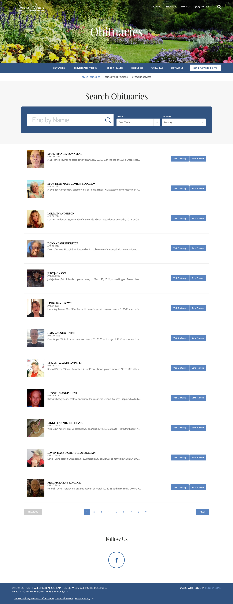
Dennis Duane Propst (62, 392)
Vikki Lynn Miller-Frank (65, 422)
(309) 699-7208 (202, 7)
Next (202, 511)
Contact (185, 7)
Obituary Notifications (116, 77)
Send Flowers (199, 158)
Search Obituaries (91, 77)
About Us (156, 7)
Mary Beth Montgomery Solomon (71, 183)
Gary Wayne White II (61, 333)
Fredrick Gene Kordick (64, 482)
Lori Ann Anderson (60, 213)
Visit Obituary (181, 158)
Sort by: (121, 116)
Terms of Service (64, 598)
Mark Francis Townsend (64, 153)
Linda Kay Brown (59, 303)
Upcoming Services (141, 77)
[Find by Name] (65, 120)
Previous (33, 511)
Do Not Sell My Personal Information (34, 598)
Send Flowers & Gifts (205, 68)
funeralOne (213, 587)
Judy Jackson (56, 273)
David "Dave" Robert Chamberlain (71, 452)
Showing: (167, 116)
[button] (219, 7)
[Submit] (108, 120)
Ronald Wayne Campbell (64, 363)
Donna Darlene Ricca (62, 243)
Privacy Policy (82, 598)
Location (171, 7)
